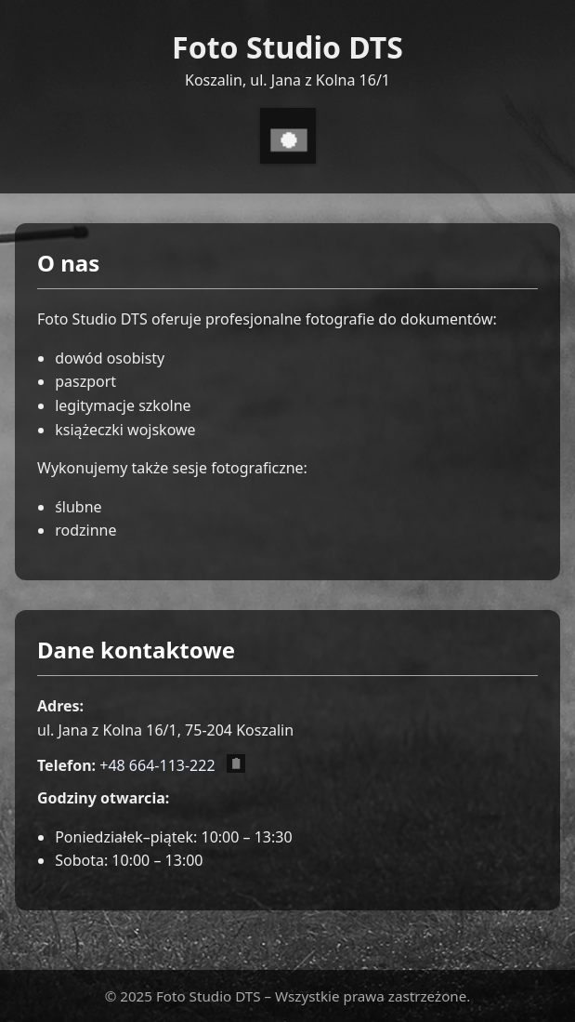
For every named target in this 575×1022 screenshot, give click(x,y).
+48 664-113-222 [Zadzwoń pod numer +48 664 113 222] (157, 765)
